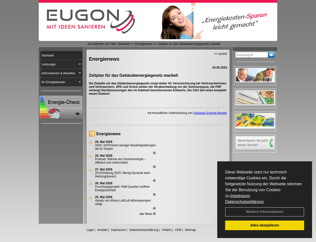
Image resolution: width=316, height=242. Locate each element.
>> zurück (220, 54)
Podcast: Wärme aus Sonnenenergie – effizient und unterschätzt (120, 160)
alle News (147, 214)
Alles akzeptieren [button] (264, 225)
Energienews (108, 134)
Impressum (240, 196)
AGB (178, 230)
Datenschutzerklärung (244, 202)
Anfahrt (166, 230)
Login (90, 230)
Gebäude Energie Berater (210, 113)
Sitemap (190, 230)
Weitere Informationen (264, 212)
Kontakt (102, 230)
